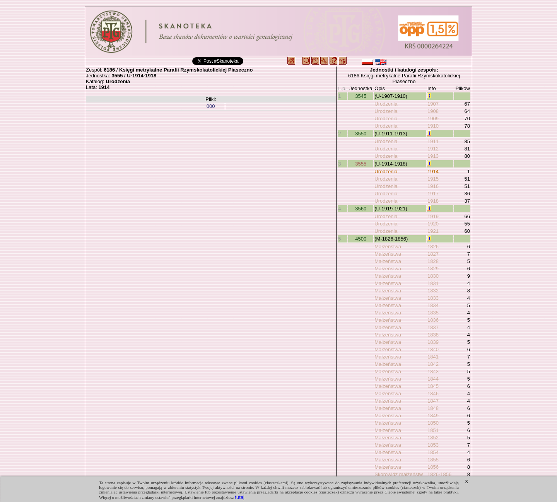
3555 (360, 164)
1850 (433, 423)
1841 (433, 357)
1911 (433, 141)
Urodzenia (385, 104)
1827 (433, 254)
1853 (433, 445)
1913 (433, 156)
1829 (433, 268)
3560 (360, 209)
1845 (433, 386)
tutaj (239, 497)
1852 (433, 438)
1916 (433, 186)
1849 (433, 415)
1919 (433, 216)
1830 (433, 276)
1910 (433, 126)
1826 (433, 246)
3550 (360, 134)
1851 (433, 430)
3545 (360, 96)
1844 (433, 379)
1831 (433, 283)
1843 (433, 371)
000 (211, 106)
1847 (433, 401)
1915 (433, 179)
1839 (433, 342)
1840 (433, 349)
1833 (433, 298)
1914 (433, 171)
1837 (433, 327)
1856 (433, 467)
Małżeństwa (387, 246)
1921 (433, 231)
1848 (433, 408)
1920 (433, 224)
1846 (433, 393)
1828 (433, 261)
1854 (433, 452)
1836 (433, 320)
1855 (433, 460)
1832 (433, 291)
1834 (433, 305)
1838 (433, 335)
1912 (433, 149)
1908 (433, 111)
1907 (433, 104)
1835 (433, 313)
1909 (433, 118)
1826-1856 (439, 474)
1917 (433, 193)
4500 (360, 239)
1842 (433, 364)
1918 (433, 201)
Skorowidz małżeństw (398, 474)
